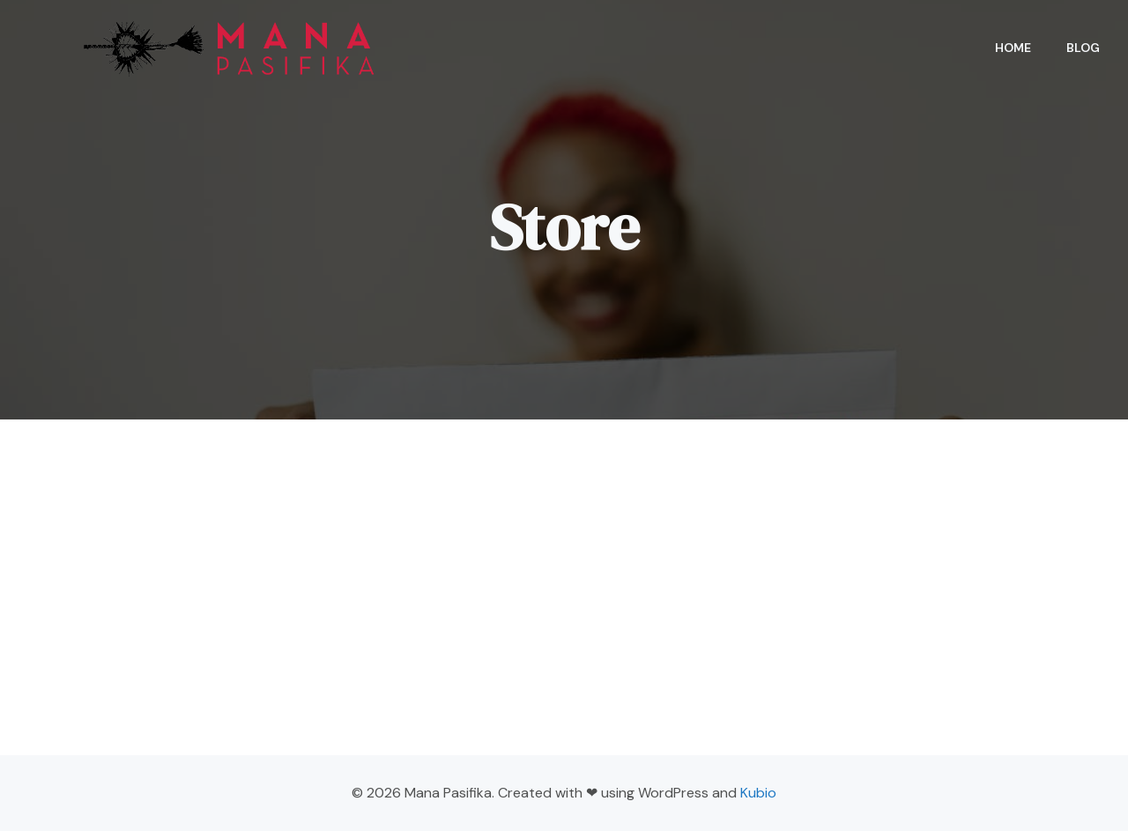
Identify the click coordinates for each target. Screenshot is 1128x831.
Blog (1083, 48)
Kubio (758, 792)
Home (1013, 48)
